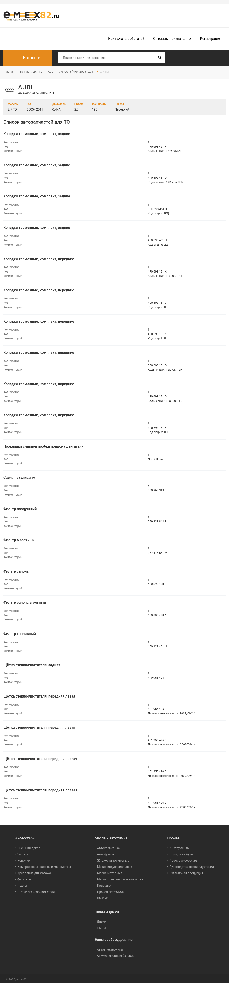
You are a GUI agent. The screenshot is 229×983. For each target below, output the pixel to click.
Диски (101, 920)
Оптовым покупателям (172, 38)
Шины (101, 926)
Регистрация (210, 38)
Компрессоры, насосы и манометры (44, 865)
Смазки (102, 896)
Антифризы (105, 852)
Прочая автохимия (110, 890)
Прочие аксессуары (183, 859)
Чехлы (22, 884)
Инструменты (179, 846)
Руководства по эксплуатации (191, 865)
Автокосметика (108, 846)
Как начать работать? (126, 38)
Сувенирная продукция (186, 871)
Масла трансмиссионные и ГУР (120, 878)
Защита (23, 852)
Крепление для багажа (34, 871)
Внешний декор (28, 846)
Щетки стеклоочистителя (36, 890)
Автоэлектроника (110, 948)
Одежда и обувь (181, 852)
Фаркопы (24, 878)
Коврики (23, 859)
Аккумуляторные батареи (115, 954)
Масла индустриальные (114, 865)
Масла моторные (109, 871)
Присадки (104, 884)
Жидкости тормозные (113, 859)
